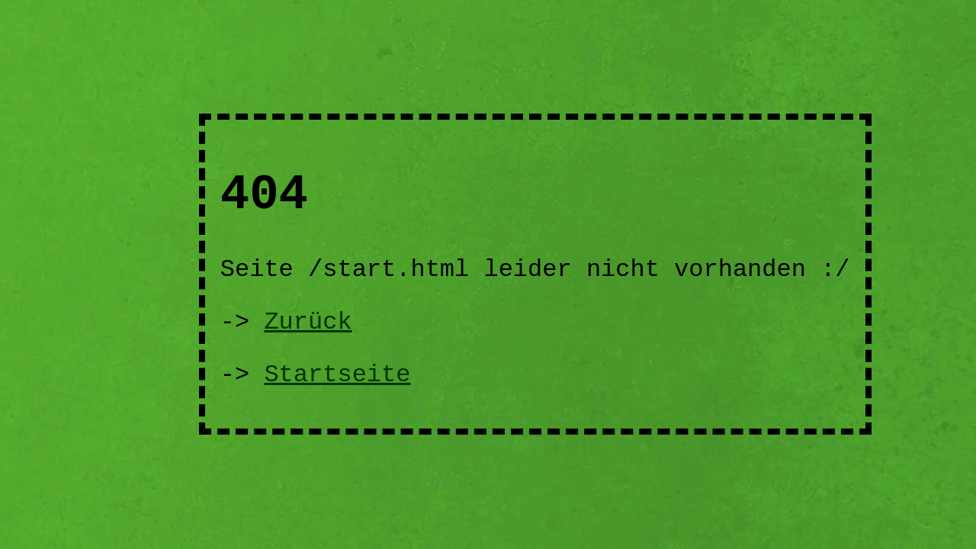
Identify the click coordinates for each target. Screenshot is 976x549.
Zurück (308, 322)
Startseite (337, 375)
